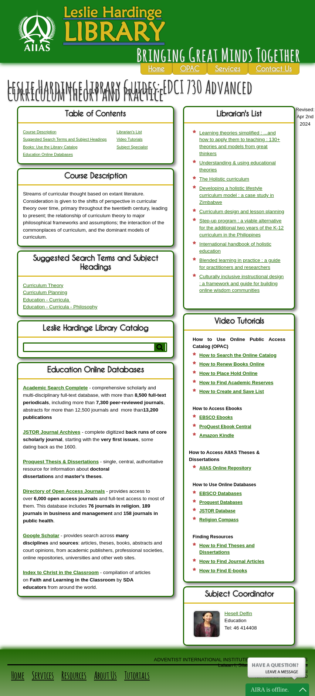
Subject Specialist (132, 147)
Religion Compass (218, 519)
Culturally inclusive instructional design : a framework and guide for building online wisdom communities (241, 283)
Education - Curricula (46, 300)
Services (227, 68)
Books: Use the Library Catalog (50, 147)
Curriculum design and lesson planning (241, 211)
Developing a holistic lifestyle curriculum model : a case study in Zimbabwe (236, 195)
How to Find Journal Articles (231, 561)
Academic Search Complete (55, 387)
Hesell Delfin (238, 613)
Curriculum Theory (43, 285)
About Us (105, 675)
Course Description (40, 132)
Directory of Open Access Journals (64, 491)
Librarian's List (129, 132)
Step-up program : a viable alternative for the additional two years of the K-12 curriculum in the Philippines (241, 227)
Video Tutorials (129, 139)
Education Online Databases (48, 154)
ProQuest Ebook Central (225, 426)
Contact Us (274, 68)
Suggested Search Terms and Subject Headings (65, 139)
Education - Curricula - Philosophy (60, 307)
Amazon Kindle (216, 435)
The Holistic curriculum (224, 179)
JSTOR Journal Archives (52, 432)
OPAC (189, 68)
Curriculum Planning (45, 292)
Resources (74, 675)
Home (156, 68)
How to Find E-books (223, 570)
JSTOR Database (217, 511)
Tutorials (137, 675)
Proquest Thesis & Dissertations (61, 461)
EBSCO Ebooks (216, 417)
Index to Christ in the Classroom (61, 572)
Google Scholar (41, 535)
